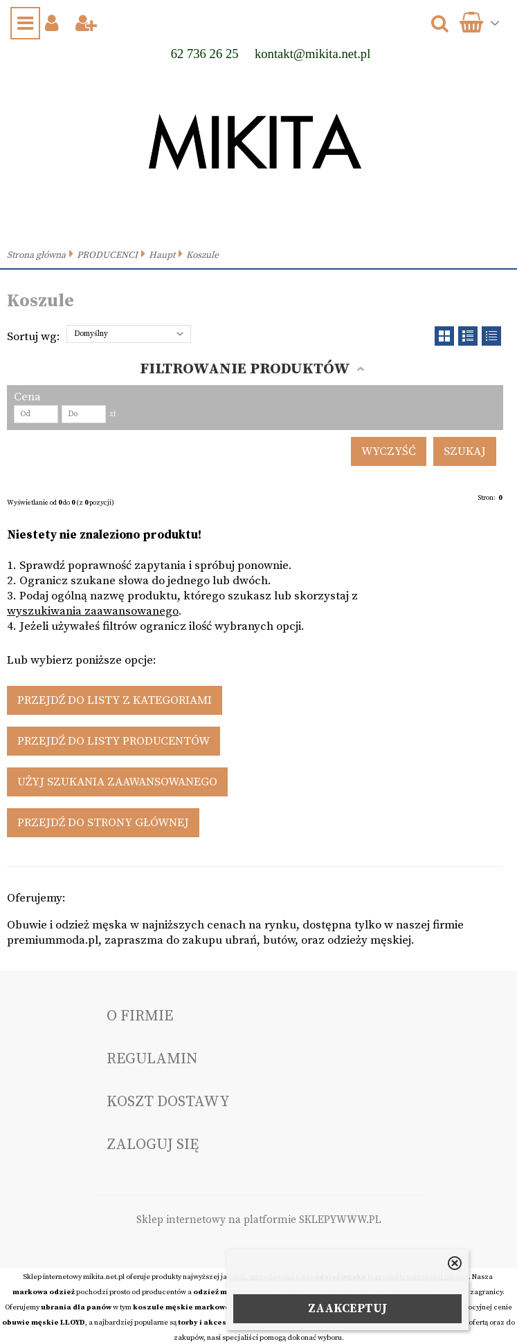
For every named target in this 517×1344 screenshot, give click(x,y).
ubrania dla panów (76, 1307)
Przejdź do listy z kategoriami (114, 700)
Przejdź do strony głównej (103, 822)
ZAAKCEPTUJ (348, 1308)
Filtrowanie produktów (245, 369)
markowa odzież (43, 1292)
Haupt (162, 255)
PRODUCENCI (107, 255)
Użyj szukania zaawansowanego (117, 782)
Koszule (202, 255)
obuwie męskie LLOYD (43, 1322)
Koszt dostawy (168, 1101)
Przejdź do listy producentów (113, 741)
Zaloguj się (153, 1144)
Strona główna (36, 255)
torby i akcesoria (210, 1322)
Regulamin (152, 1058)
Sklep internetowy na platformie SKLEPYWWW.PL (258, 1219)
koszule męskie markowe (181, 1307)
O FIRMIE (140, 1016)
